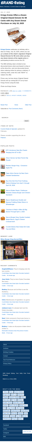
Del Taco (14, 400)
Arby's (11, 392)
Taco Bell (18, 416)
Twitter (5, 429)
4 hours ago (10, 296)
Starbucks (6, 416)
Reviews (6, 6)
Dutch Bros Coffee (18, 402)
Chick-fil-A (21, 394)
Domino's (20, 400)
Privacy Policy (7, 363)
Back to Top (27, 431)
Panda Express (15, 410)
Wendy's (25, 416)
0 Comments (27, 91)
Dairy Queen (6, 400)
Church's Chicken (14, 397)
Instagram (6, 432)
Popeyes (20, 413)
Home (16, 105)
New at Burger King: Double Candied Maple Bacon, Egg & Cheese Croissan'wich (18, 219)
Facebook (6, 425)
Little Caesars (20, 408)
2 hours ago (10, 285)
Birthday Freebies (8, 352)
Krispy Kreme (5, 49)
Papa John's (6, 413)
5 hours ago (10, 314)
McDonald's (6, 410)
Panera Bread (25, 410)
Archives (5, 348)
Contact (5, 356)
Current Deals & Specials (17, 6)
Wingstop (14, 418)
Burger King (6, 394)
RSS (4, 436)
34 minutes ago (11, 275)
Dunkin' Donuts (7, 402)
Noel (3, 318)
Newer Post (4, 105)
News (1, 6)
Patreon (3, 137)
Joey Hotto (6, 279)
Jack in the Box (13, 405)
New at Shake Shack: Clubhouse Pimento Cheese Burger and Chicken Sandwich (18, 193)
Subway (12, 416)
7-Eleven (5, 392)
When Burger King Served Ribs (11, 239)
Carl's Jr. (13, 394)
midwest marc (7, 308)
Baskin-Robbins (18, 392)
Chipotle (5, 397)
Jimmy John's (23, 405)
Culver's (23, 397)
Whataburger (7, 418)
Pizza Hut (14, 413)
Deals (8, 95)
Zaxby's (21, 418)
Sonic (25, 413)
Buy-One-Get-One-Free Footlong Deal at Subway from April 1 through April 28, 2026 (17, 183)
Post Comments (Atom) (16, 108)
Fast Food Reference (9, 359)
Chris (4, 300)
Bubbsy (4, 289)
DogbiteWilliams (7, 269)
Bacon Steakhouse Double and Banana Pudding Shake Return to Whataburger (17, 202)
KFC (4, 408)
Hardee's (5, 405)
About (5, 344)
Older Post (28, 105)
